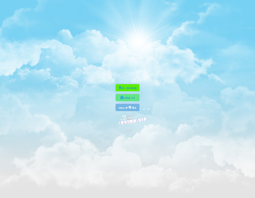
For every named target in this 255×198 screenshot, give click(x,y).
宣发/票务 (127, 116)
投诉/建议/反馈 (127, 119)
